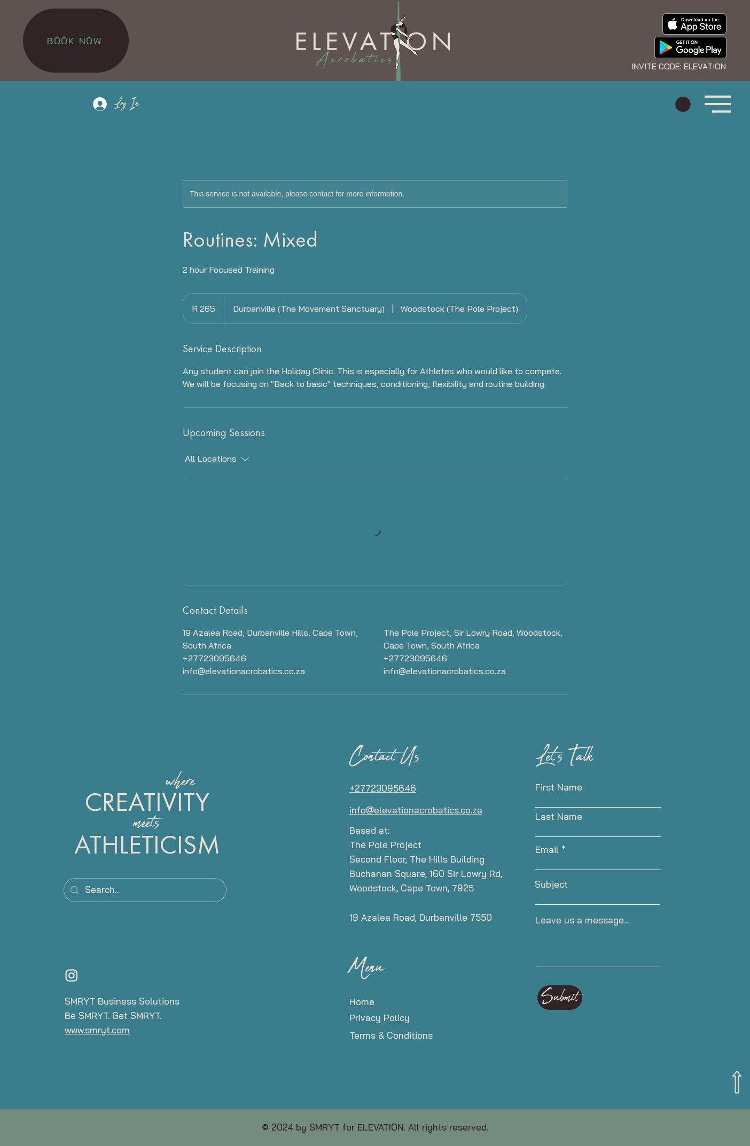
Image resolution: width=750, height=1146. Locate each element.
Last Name (558, 816)
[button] (683, 104)
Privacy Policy (379, 1017)
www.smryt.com (97, 1030)
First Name (558, 787)
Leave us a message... (582, 919)
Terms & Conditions (391, 1035)
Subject (551, 884)
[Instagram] (72, 975)
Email (547, 849)
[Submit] (559, 997)
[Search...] (144, 890)
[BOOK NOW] (76, 41)
